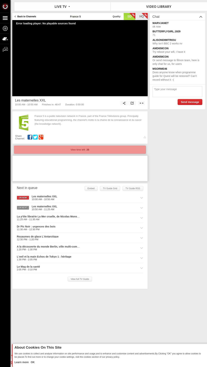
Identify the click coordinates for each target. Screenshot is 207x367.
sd (131, 16)
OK (32, 362)
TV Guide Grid (110, 188)
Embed (91, 188)
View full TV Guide (80, 279)
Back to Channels (26, 16)
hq (143, 16)
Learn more (22, 362)
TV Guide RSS (133, 188)
